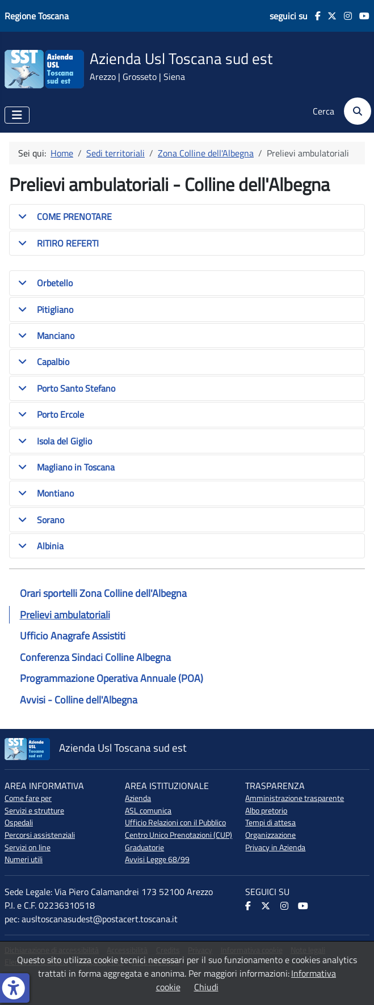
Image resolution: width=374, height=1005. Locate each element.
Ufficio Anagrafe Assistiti (72, 635)
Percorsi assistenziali (40, 835)
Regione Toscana (37, 16)
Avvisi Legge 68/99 (157, 859)
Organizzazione (270, 835)
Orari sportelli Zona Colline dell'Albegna (103, 593)
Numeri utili (24, 859)
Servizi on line (28, 847)
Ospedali (19, 822)
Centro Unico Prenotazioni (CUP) (178, 835)
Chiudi (206, 987)
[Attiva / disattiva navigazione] (17, 115)
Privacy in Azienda (275, 847)
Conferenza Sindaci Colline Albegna (95, 657)
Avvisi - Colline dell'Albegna (78, 699)
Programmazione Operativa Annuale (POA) (111, 678)
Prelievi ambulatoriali (65, 614)
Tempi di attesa (270, 822)
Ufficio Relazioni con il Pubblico (175, 822)
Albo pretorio (266, 810)
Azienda (138, 798)
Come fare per (28, 798)
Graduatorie (144, 847)
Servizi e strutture (34, 810)
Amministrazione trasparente (294, 798)
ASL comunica (148, 810)
